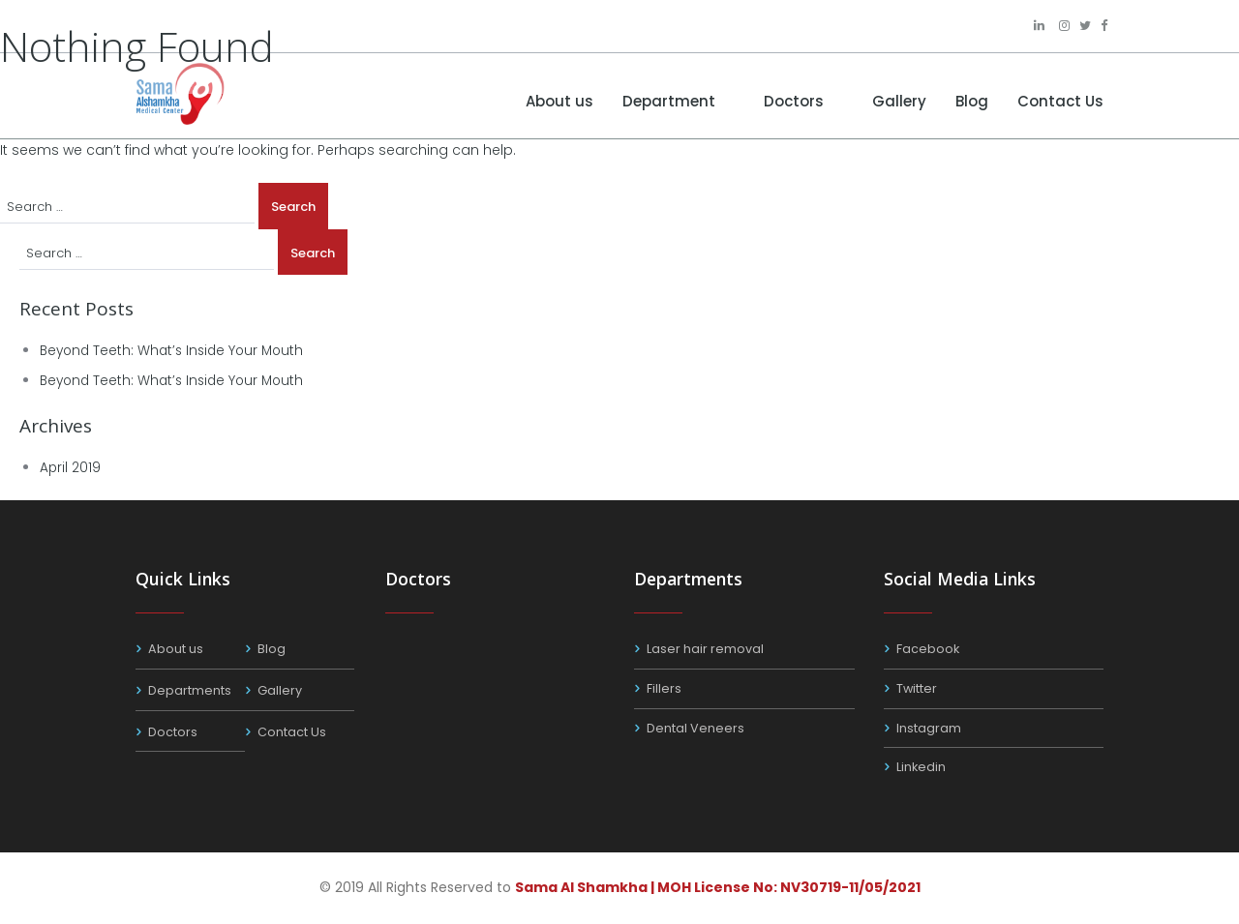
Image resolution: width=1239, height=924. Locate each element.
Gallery (899, 101)
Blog (971, 101)
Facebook (928, 649)
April (71, 467)
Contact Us (1060, 101)
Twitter (917, 688)
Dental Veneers (695, 728)
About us (559, 101)
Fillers (664, 688)
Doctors (794, 101)
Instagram (928, 728)
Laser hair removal (705, 649)
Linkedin (921, 767)
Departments (189, 690)
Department (668, 101)
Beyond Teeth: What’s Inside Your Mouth (177, 350)
